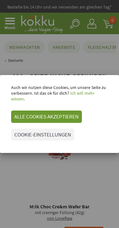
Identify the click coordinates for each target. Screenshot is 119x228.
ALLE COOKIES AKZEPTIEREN (46, 116)
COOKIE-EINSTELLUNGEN (42, 134)
